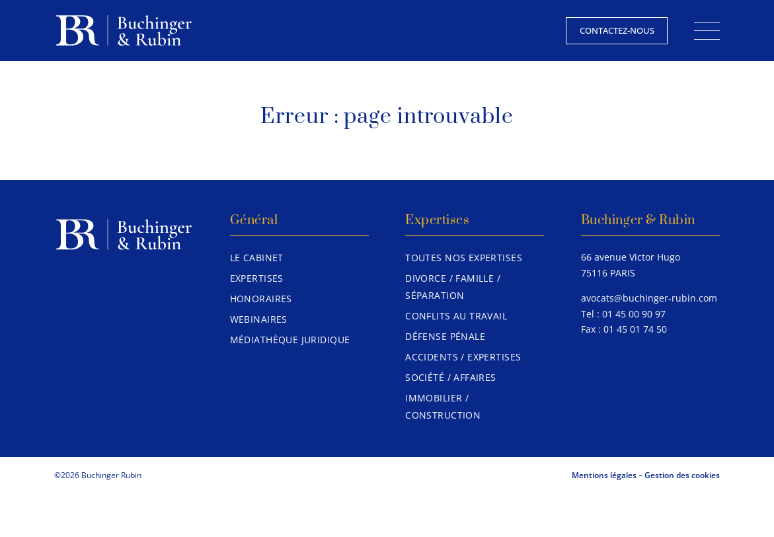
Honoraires (261, 298)
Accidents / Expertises (463, 357)
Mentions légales (604, 475)
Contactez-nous (617, 30)
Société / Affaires (450, 377)
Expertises (257, 278)
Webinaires (259, 319)
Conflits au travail (456, 316)
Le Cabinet (257, 257)
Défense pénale (445, 336)
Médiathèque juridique (290, 339)
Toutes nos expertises (463, 257)
